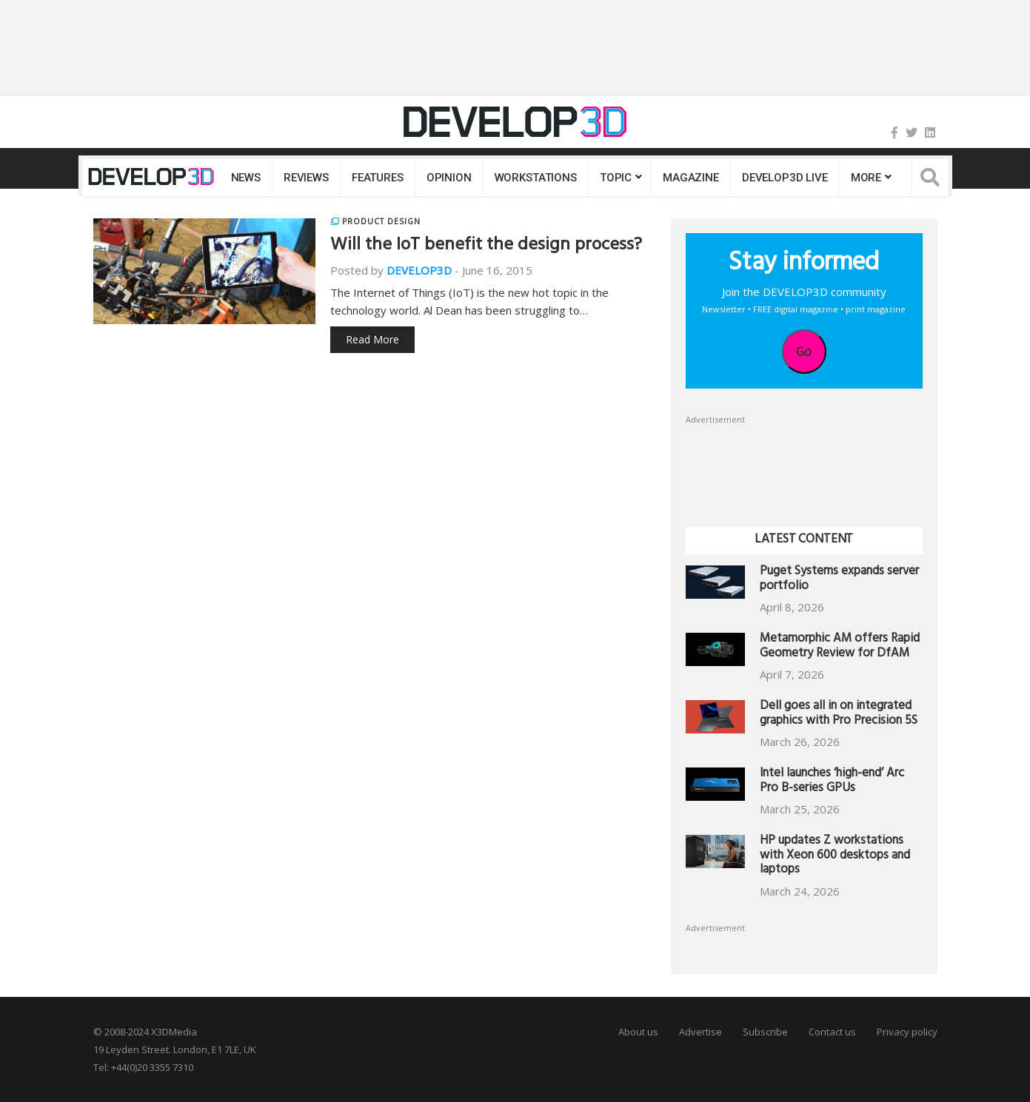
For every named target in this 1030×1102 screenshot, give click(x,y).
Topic (616, 177)
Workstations (536, 177)
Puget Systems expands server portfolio (839, 580)
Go (804, 351)
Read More (372, 339)
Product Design (381, 221)
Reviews (306, 177)
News (246, 177)
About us (638, 1031)
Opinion (449, 177)
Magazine (691, 177)
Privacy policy (907, 1031)
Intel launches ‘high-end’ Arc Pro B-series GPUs (832, 782)
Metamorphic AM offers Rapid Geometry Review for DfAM (840, 647)
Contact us (832, 1031)
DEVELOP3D (419, 270)
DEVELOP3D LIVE (785, 177)
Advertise (700, 1031)
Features (378, 177)
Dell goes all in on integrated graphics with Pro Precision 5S (838, 714)
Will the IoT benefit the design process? (486, 246)
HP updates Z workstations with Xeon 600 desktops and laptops (835, 856)
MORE (866, 177)
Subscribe (765, 1031)
